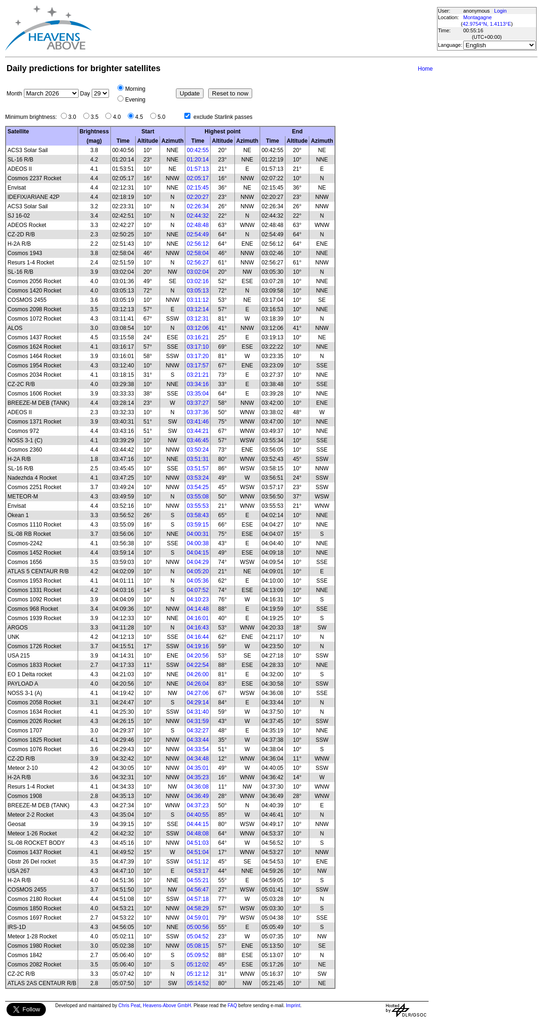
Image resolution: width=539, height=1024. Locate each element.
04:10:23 (198, 599)
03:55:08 (198, 496)
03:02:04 (198, 272)
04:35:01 (198, 768)
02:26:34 (198, 206)
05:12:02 (198, 964)
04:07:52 (198, 590)
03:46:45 (198, 440)
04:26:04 (198, 683)
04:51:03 (198, 843)
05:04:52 (198, 936)
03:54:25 (198, 487)
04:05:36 (198, 581)
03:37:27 (198, 403)
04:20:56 (198, 655)
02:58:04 (198, 253)
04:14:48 (198, 609)
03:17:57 (198, 365)
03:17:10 (198, 347)
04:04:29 (198, 562)
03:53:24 (198, 478)
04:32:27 (198, 730)
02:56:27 (198, 262)
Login (500, 11)
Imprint (293, 1005)
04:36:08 (198, 786)
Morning (135, 89)
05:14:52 (198, 983)
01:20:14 (198, 159)
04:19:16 (198, 646)
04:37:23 (198, 805)
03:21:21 (198, 375)
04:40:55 (198, 815)
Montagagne (477, 17)
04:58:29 (198, 908)
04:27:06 (198, 693)
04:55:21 (198, 880)
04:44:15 (198, 824)
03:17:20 (198, 356)
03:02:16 (198, 281)
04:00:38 (198, 543)
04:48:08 (198, 833)
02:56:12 (198, 244)
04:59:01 (198, 917)
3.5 (97, 117)
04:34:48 (198, 758)
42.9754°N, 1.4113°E (487, 24)
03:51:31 (198, 459)
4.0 (119, 117)
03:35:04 (198, 393)
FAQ (232, 1005)
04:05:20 (198, 571)
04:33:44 (198, 740)
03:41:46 (198, 421)
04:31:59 (198, 721)
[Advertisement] (264, 28)
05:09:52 (198, 955)
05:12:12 (198, 974)
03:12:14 (198, 309)
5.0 (164, 117)
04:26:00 (198, 674)
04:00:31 (198, 534)
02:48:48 (198, 225)
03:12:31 (198, 318)
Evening (135, 99)
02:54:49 (198, 234)
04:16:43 (198, 627)
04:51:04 (198, 852)
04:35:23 (198, 777)
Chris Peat (129, 1005)
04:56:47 (198, 889)
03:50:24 (198, 449)
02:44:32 (198, 215)
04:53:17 (198, 871)
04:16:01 (198, 618)
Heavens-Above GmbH (167, 1005)
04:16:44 (198, 637)
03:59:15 (198, 524)
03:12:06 (198, 328)
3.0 (74, 117)
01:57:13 (198, 169)
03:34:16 (198, 384)
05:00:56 (198, 927)
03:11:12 (198, 300)
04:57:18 (198, 899)
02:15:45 (198, 187)
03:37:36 (198, 412)
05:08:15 (198, 946)
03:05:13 (198, 290)
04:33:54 (198, 749)
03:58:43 (198, 515)
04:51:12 (198, 861)
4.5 (141, 117)
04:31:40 (198, 712)
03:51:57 (198, 468)
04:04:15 (198, 552)
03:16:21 (198, 337)
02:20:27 (198, 197)
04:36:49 (198, 796)
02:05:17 (198, 178)
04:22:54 (198, 665)
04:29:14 (198, 702)
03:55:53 (198, 506)
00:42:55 (198, 150)
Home (425, 69)
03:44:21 (198, 431)
